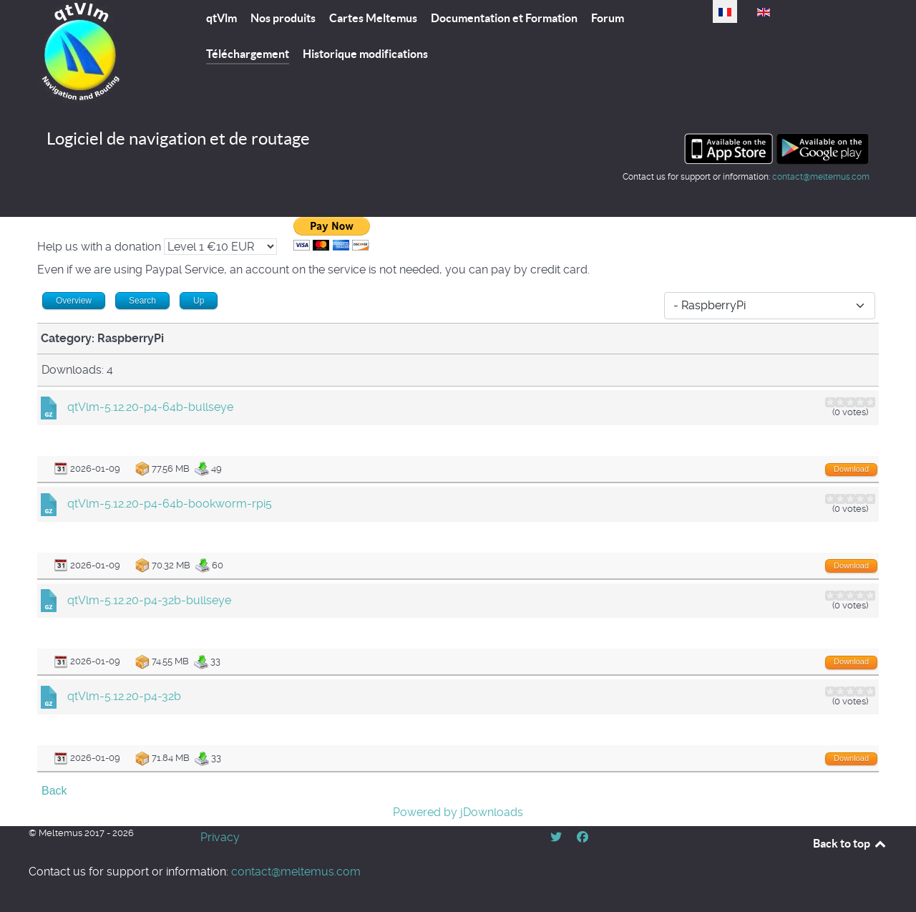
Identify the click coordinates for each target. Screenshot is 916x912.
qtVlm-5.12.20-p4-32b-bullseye (149, 600)
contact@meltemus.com (820, 177)
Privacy (220, 837)
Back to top (850, 843)
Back (54, 791)
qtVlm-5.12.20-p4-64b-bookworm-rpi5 (169, 503)
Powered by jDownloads (458, 812)
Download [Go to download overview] (851, 469)
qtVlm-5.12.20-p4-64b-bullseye (150, 407)
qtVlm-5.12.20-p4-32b (124, 696)
